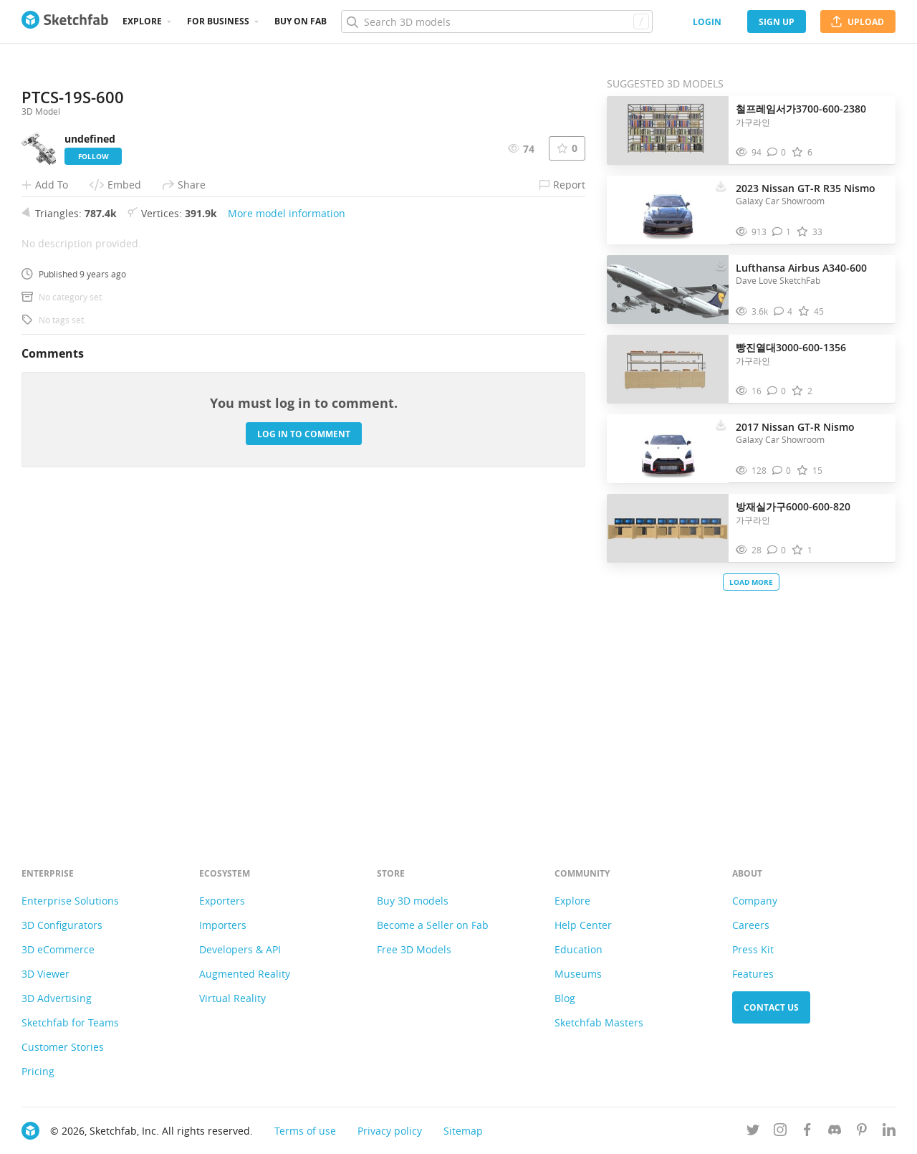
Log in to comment (303, 749)
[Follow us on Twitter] (752, 1132)
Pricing (37, 1071)
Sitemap (463, 1131)
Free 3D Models (414, 949)
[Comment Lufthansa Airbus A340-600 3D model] (783, 311)
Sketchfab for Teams (70, 1022)
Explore (142, 21)
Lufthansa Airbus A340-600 (801, 268)
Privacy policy (389, 1131)
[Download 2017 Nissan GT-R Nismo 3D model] (720, 423)
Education (578, 949)
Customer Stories (62, 1047)
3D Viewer (45, 974)
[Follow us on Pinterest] (861, 1132)
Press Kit (753, 949)
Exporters (222, 900)
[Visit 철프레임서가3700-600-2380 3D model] (668, 130)
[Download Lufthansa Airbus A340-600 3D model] (720, 264)
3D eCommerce (58, 949)
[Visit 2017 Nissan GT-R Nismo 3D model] (668, 448)
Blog (564, 998)
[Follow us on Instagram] (780, 1132)
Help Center (583, 925)
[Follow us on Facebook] (807, 1132)
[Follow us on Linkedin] (889, 1132)
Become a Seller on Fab (433, 925)
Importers (222, 925)
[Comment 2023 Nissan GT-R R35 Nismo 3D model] (782, 232)
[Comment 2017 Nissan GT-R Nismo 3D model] (782, 470)
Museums (578, 974)
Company (754, 900)
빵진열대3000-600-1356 (791, 347)
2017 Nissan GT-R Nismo (795, 427)
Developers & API (240, 949)
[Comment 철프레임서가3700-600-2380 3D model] (777, 152)
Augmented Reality (244, 974)
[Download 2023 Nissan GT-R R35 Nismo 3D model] (720, 185)
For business (218, 21)
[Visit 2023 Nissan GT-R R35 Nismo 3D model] (668, 210)
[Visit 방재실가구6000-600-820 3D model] (668, 528)
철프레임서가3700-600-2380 (801, 108)
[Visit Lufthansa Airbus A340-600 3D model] (668, 289)
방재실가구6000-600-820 (793, 506)
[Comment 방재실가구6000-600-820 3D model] (777, 550)
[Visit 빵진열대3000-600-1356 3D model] (668, 369)
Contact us (771, 1007)
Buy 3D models (412, 900)
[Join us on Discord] (834, 1132)
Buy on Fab (300, 21)
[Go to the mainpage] (64, 21)
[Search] (496, 21)
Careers (750, 925)
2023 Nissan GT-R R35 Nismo (805, 188)
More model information (286, 529)
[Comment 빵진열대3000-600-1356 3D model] (777, 391)
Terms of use (305, 1131)
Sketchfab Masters (598, 1022)
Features (753, 974)
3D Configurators (61, 925)
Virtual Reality (232, 998)
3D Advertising (56, 998)
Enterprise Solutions (70, 900)
